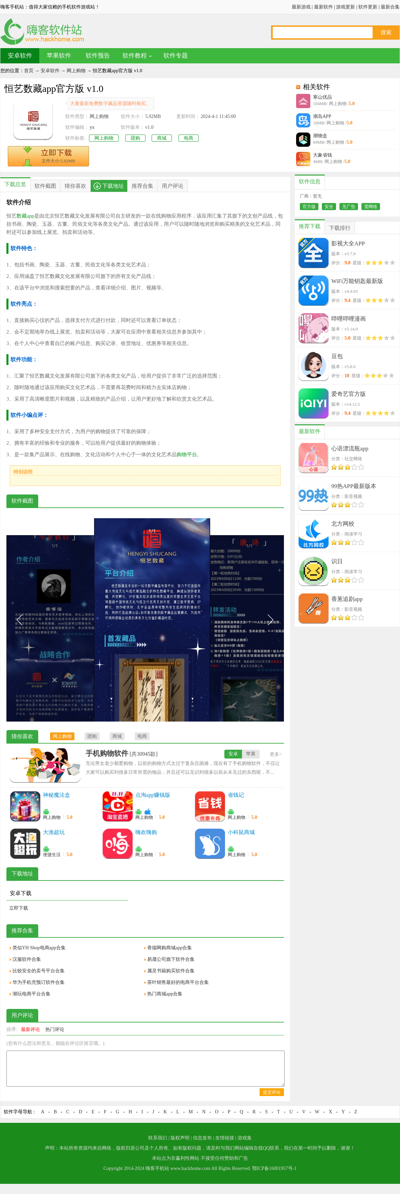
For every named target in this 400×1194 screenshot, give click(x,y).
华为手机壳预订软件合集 (39, 982)
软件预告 (98, 55)
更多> (276, 754)
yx (92, 127)
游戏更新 (345, 6)
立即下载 (18, 908)
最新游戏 (301, 6)
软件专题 (175, 55)
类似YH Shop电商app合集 (39, 947)
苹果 (250, 753)
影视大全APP (348, 243)
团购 (135, 138)
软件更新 (367, 6)
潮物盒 (320, 135)
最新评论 (30, 1029)
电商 (188, 138)
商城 (161, 138)
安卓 (233, 753)
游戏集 (245, 1137)
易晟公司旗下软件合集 (171, 959)
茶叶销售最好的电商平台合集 (178, 982)
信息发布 (202, 1137)
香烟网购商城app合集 (169, 947)
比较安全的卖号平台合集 (39, 970)
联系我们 (157, 1137)
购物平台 (187, 454)
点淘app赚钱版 (152, 795)
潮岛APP (322, 116)
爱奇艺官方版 (348, 394)
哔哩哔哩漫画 (348, 319)
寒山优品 (322, 97)
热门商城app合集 (164, 993)
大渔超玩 (54, 832)
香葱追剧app (347, 599)
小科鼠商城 (241, 832)
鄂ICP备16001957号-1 (274, 1168)
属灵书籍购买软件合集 (171, 970)
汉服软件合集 (27, 959)
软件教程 (135, 55)
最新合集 (390, 6)
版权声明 (180, 1137)
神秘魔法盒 (56, 795)
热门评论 (54, 1029)
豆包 (337, 356)
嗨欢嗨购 (146, 832)
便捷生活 (52, 854)
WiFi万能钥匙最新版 (357, 281)
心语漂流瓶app (350, 448)
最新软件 (323, 6)
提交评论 (272, 1092)
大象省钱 (322, 155)
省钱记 (236, 795)
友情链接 (224, 1137)
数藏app (25, 216)
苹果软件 (59, 55)
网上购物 (76, 70)
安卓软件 (20, 55)
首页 (29, 70)
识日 (337, 561)
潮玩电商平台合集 (31, 993)
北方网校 (342, 524)
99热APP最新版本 (353, 486)
